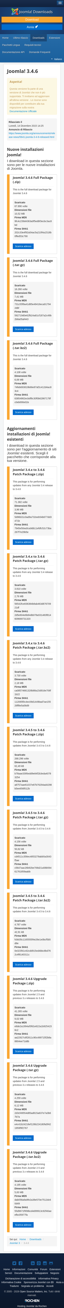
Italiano (56, 59)
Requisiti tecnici (33, 45)
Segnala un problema (32, 1286)
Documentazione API (13, 52)
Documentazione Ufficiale (23, 111)
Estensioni (54, 37)
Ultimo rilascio (20, 37)
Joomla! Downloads (32, 11)
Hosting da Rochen (32, 1306)
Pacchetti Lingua (11, 45)
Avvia (32, 27)
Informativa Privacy (48, 1278)
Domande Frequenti (39, 52)
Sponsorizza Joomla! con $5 (39, 1282)
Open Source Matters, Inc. (34, 1291)
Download (32, 19)
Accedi (49, 1286)
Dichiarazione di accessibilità (20, 1278)
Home (5, 37)
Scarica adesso (23, 246)
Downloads (38, 37)
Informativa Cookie (11, 1282)
